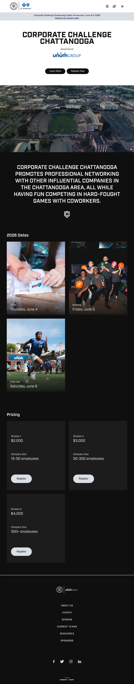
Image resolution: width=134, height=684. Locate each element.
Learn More (55, 71)
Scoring (67, 619)
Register (21, 478)
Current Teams (67, 626)
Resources (67, 633)
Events (67, 612)
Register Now (78, 71)
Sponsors (67, 640)
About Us (67, 605)
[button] (121, 6)
